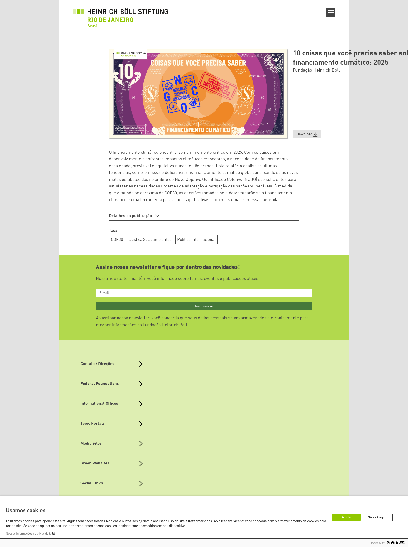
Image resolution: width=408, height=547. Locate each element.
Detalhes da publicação (131, 216)
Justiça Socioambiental (150, 240)
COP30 (117, 240)
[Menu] (330, 12)
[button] (307, 134)
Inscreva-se (204, 306)
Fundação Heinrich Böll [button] (316, 70)
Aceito (346, 517)
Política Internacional (196, 240)
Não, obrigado (378, 517)
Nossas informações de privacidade (29, 533)
